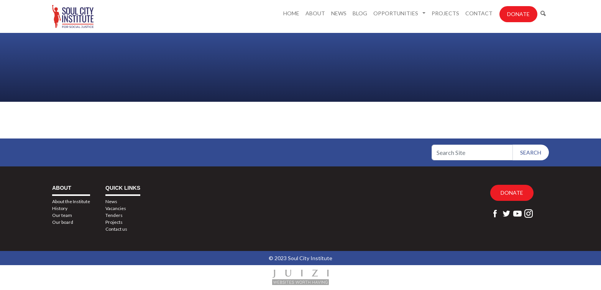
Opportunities (396, 13)
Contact (479, 13)
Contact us (116, 229)
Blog (360, 13)
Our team (62, 215)
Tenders (114, 215)
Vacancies (115, 208)
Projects (445, 13)
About (315, 13)
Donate (518, 14)
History (59, 208)
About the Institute (71, 201)
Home (291, 13)
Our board (62, 222)
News (338, 13)
